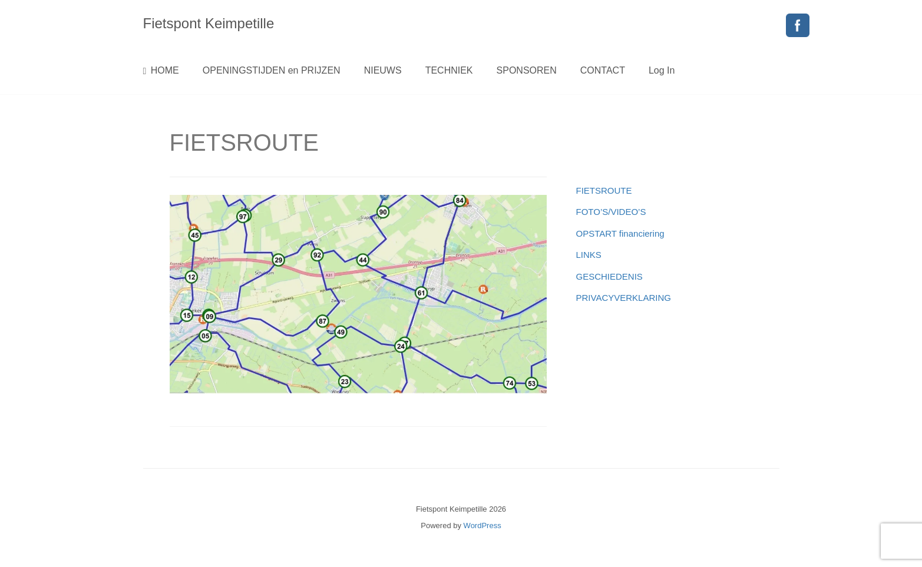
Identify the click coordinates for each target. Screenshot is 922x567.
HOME (161, 70)
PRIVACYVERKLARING (623, 298)
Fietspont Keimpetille (209, 23)
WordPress (482, 525)
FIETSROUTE (604, 190)
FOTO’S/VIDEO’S (611, 212)
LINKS (589, 255)
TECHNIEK (449, 70)
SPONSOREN (527, 70)
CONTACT (602, 70)
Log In (662, 70)
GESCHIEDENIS (609, 276)
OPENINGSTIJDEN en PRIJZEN (272, 70)
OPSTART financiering (620, 233)
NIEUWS (383, 70)
